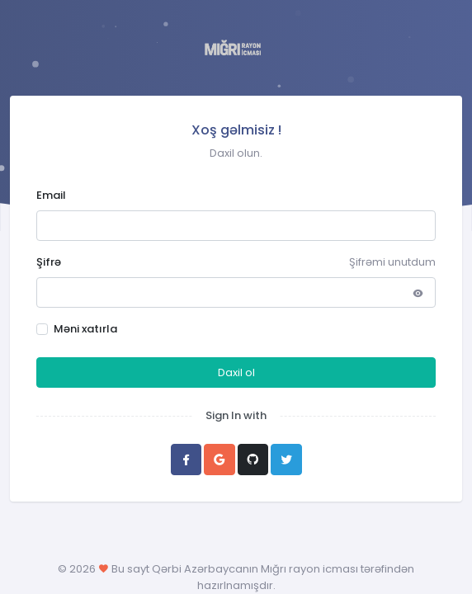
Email (51, 195)
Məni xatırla (85, 329)
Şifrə (48, 262)
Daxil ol (236, 372)
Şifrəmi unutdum (392, 262)
